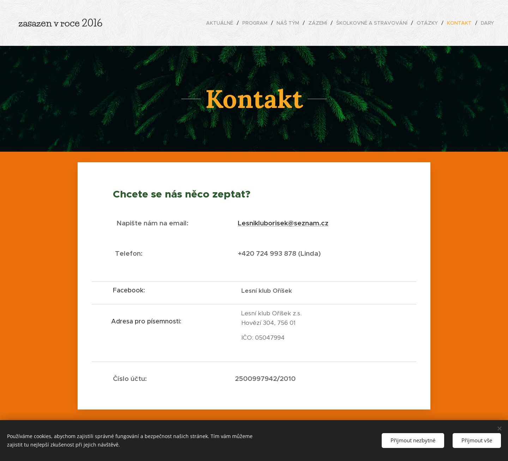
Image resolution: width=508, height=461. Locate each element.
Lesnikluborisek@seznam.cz (283, 223)
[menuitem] (221, 23)
